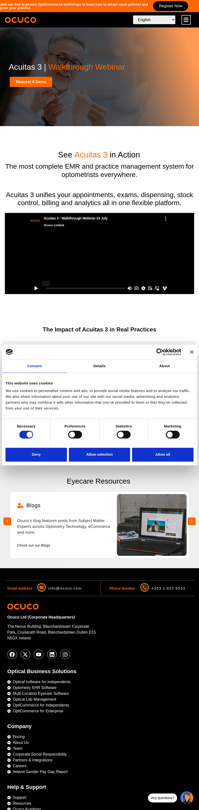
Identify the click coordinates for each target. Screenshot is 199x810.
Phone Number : (124, 549)
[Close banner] (191, 352)
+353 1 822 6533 (168, 549)
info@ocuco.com (65, 549)
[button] (186, 20)
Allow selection (99, 455)
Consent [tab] (34, 366)
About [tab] (164, 366)
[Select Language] (154, 19)
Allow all (162, 455)
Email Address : (21, 549)
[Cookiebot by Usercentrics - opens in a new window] (159, 352)
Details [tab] (100, 366)
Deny (36, 455)
